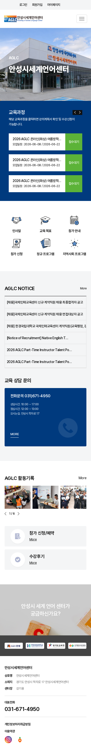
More (83, 288)
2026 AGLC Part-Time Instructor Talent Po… (39, 350)
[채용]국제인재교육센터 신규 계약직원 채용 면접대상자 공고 (45, 314)
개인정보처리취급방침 (18, 724)
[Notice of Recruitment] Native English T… (37, 338)
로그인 (23, 5)
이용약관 (10, 731)
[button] (75, 112)
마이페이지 (53, 5)
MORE (14, 434)
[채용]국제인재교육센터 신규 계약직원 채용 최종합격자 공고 (45, 302)
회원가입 (37, 5)
